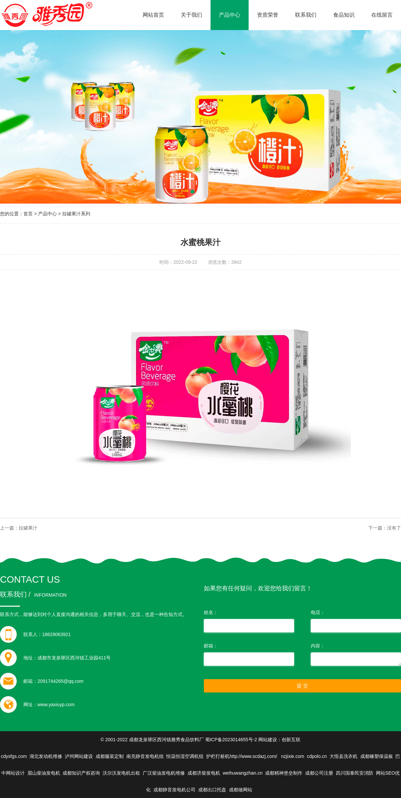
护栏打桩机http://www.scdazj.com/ (242, 756)
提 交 (302, 685)
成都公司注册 (319, 773)
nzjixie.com (292, 756)
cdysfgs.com (14, 756)
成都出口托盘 (212, 789)
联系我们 (305, 15)
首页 (28, 213)
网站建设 (267, 739)
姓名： (211, 612)
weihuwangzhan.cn (242, 773)
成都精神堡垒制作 (283, 773)
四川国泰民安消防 (354, 773)
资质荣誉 (267, 15)
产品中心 (229, 15)
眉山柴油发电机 (43, 773)
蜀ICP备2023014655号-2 (231, 739)
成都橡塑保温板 (376, 756)
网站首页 (153, 15)
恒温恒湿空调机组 (185, 756)
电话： (318, 612)
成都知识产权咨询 (81, 773)
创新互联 (291, 739)
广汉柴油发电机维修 (164, 773)
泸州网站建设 (79, 756)
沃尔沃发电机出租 (121, 773)
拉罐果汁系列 (76, 213)
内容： (318, 645)
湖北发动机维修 (45, 756)
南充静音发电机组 (145, 756)
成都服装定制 (110, 756)
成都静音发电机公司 (174, 789)
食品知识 (344, 15)
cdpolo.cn (317, 756)
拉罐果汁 (28, 528)
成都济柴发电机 (203, 773)
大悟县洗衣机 (343, 756)
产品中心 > (50, 213)
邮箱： (211, 645)
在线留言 (382, 15)
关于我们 (191, 15)
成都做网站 (240, 789)
